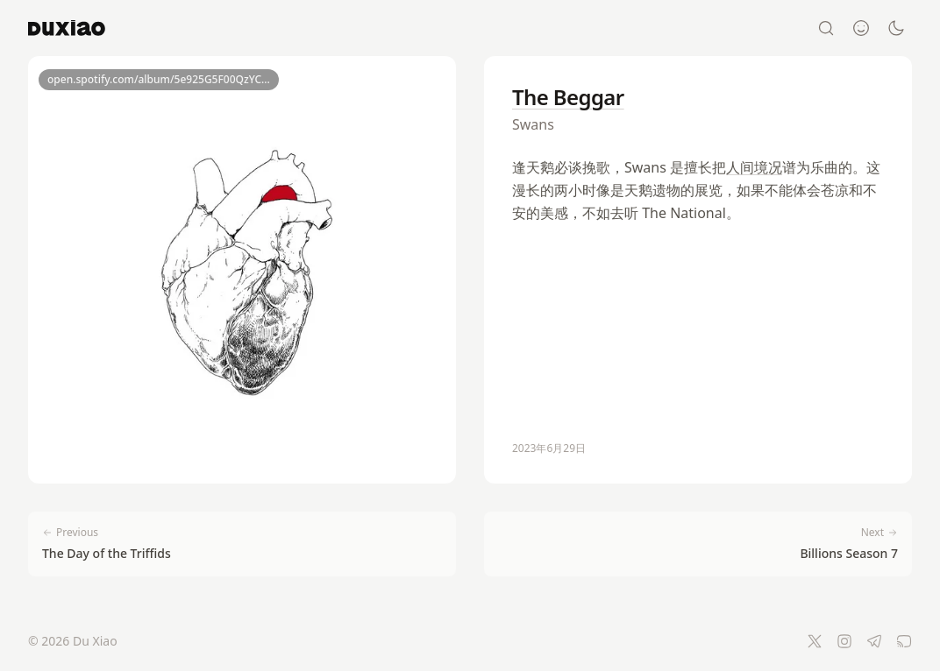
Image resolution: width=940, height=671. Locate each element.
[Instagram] (844, 641)
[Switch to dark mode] (896, 28)
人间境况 (754, 167)
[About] (861, 28)
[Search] (826, 28)
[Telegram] (874, 641)
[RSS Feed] (904, 641)
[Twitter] (814, 641)
